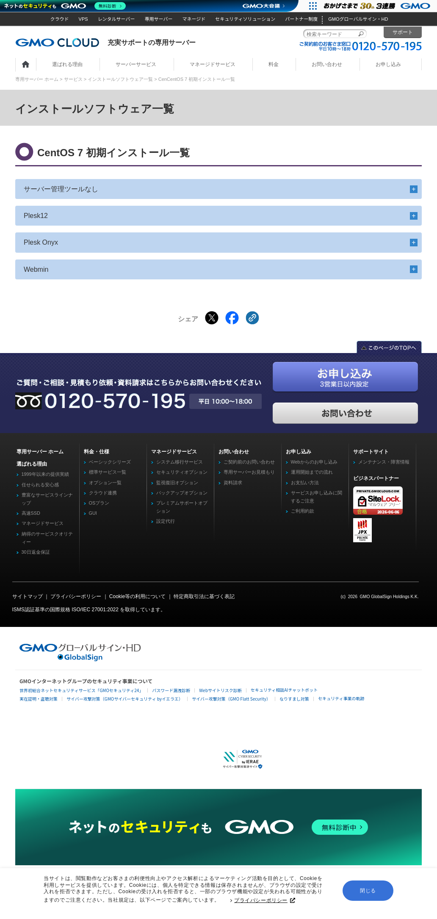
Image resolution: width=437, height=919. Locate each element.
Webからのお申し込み (314, 461)
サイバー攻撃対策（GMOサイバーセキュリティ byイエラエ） (124, 698)
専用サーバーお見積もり (249, 472)
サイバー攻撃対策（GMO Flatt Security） (231, 698)
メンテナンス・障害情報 (383, 461)
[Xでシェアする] (211, 318)
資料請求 (233, 482)
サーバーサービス (136, 64)
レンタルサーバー (116, 19)
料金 (273, 64)
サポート (403, 32)
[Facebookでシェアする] (232, 318)
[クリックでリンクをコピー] (252, 318)
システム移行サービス (179, 461)
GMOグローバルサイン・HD (358, 19)
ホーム (26, 65)
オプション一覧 (105, 482)
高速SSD (31, 513)
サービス (73, 79)
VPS (83, 19)
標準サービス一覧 (107, 472)
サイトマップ (27, 596)
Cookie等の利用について (137, 596)
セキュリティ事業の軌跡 (341, 698)
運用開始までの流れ (312, 472)
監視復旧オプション (177, 482)
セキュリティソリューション (245, 19)
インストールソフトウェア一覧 (120, 79)
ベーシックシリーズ (110, 461)
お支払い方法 (305, 482)
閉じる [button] (368, 892)
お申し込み (388, 64)
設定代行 (165, 521)
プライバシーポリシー (264, 902)
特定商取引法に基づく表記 (204, 596)
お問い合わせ (327, 64)
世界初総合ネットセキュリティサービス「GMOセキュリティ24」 (81, 690)
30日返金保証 (36, 552)
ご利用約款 (302, 510)
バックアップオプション (181, 492)
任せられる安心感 (40, 484)
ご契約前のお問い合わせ (249, 461)
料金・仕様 (96, 452)
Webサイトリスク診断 (220, 690)
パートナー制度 (301, 19)
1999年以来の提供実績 (45, 474)
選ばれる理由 (67, 64)
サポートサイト (371, 452)
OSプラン (99, 502)
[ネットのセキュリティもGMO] (65, 6)
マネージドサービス (212, 64)
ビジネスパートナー (376, 478)
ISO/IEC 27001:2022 (95, 610)
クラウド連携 (103, 492)
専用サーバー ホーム (36, 79)
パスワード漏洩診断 (171, 690)
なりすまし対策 (294, 698)
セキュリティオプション (181, 472)
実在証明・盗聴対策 (38, 698)
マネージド (193, 19)
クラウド (59, 19)
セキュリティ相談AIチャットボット (284, 690)
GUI (93, 513)
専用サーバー (159, 19)
